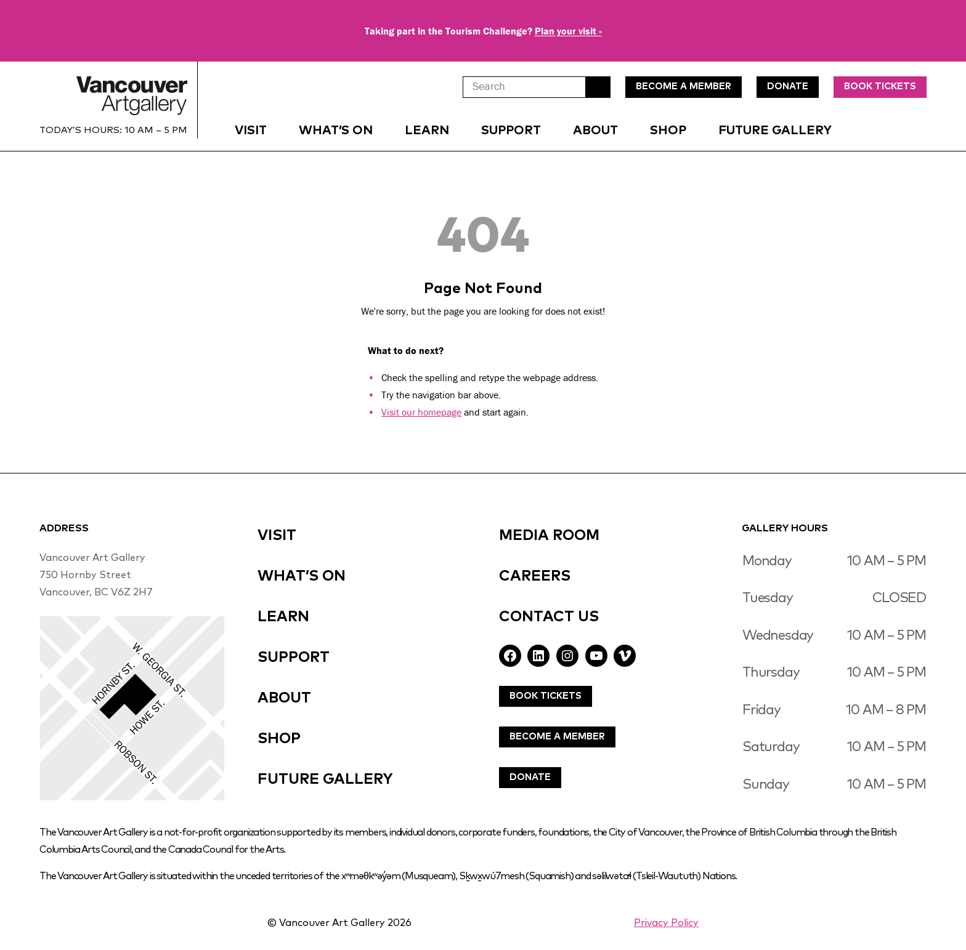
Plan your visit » (568, 31)
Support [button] (511, 130)
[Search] (524, 87)
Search (598, 87)
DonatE (787, 86)
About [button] (595, 130)
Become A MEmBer (683, 86)
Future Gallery (775, 130)
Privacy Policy (666, 923)
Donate (530, 777)
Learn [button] (427, 130)
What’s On (336, 130)
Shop (668, 130)
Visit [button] (251, 130)
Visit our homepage (421, 412)
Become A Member (557, 736)
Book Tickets (880, 86)
